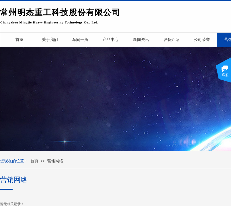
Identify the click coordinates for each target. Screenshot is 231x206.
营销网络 (55, 161)
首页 (34, 161)
